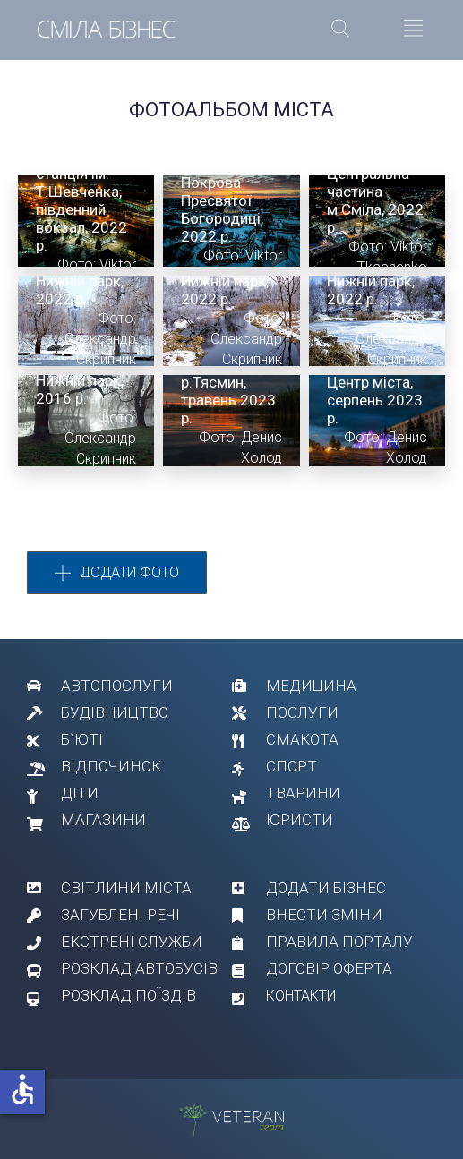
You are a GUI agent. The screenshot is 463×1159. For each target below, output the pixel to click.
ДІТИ (80, 793)
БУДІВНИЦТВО (114, 712)
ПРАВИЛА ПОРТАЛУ (339, 941)
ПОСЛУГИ (302, 712)
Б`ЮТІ (82, 739)
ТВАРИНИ (303, 793)
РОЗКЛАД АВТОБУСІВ (139, 968)
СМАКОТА (302, 739)
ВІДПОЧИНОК (111, 766)
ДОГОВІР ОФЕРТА (329, 968)
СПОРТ (291, 766)
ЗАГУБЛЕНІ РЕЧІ (120, 915)
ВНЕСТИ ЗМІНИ (324, 915)
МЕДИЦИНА (311, 686)
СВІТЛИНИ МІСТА (126, 888)
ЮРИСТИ (299, 820)
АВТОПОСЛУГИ (117, 686)
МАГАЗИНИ (103, 820)
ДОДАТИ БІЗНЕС (326, 888)
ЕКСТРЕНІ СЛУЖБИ (131, 941)
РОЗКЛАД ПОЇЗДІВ (128, 995)
